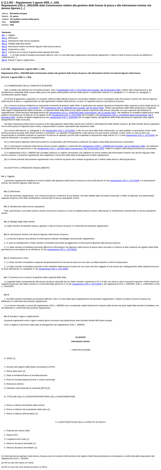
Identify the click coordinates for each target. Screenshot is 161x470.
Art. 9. (5, 316)
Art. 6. (5, 258)
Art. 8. (5, 295)
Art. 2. (5, 191)
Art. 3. (5, 206)
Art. (3, 176)
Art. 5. (5, 234)
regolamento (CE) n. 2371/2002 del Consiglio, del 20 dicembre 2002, (89, 90)
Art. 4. (5, 222)
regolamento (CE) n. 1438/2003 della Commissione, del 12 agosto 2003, (83, 112)
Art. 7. (5, 277)
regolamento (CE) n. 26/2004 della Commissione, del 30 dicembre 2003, (71, 148)
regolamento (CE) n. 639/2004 (64, 117)
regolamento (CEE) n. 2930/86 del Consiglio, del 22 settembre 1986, (114, 146)
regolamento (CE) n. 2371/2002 (24, 108)
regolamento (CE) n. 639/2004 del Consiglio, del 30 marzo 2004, (74, 108)
